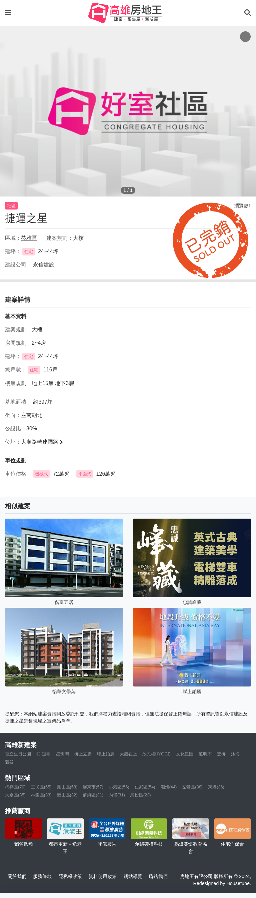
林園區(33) (41, 794)
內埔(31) (117, 794)
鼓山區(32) (67, 794)
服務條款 (42, 876)
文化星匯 (184, 753)
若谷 (9, 761)
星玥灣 (62, 753)
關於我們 (17, 876)
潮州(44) (169, 786)
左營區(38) (192, 786)
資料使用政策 (103, 876)
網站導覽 (133, 876)
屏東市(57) (93, 786)
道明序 (205, 753)
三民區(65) (41, 786)
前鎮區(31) (93, 794)
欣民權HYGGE (156, 753)
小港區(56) (119, 786)
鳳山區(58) (67, 786)
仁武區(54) (145, 786)
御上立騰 (83, 753)
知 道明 (43, 753)
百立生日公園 (18, 753)
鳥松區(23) (140, 794)
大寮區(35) (15, 794)
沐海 (235, 753)
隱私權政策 (70, 876)
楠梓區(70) (15, 786)
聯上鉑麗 (105, 753)
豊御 (221, 753)
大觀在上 (128, 753)
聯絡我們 (158, 876)
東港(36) (216, 786)
